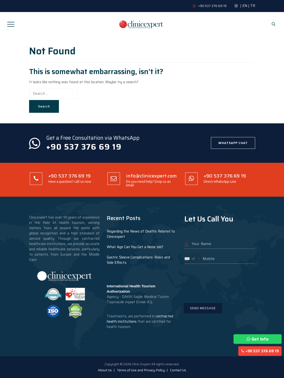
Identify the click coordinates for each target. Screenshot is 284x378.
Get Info (258, 339)
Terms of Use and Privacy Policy (141, 370)
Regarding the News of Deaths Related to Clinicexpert (141, 234)
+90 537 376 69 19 (260, 351)
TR (252, 6)
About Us (105, 370)
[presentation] (221, 280)
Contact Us (178, 370)
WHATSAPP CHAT (233, 142)
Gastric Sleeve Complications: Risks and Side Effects (138, 260)
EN (244, 6)
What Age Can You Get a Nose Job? (135, 247)
